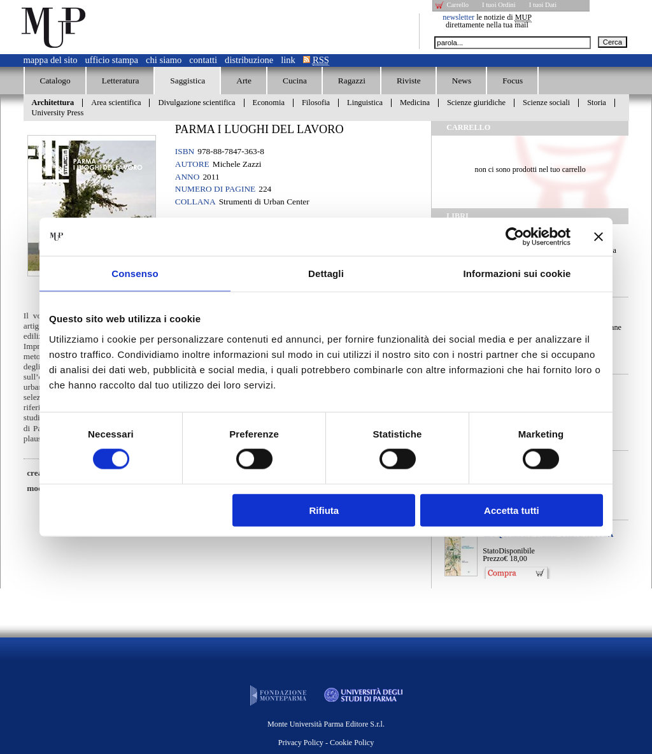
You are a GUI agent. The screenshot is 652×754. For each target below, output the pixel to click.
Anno (187, 176)
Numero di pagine (215, 189)
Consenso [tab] (134, 273)
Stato (491, 550)
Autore (192, 164)
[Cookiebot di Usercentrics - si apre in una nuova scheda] (514, 236)
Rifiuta (324, 509)
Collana (195, 201)
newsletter (458, 17)
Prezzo (493, 558)
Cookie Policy (352, 742)
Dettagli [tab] (326, 273)
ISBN (184, 151)
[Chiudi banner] (598, 236)
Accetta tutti (511, 509)
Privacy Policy (300, 742)
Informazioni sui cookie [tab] (517, 273)
